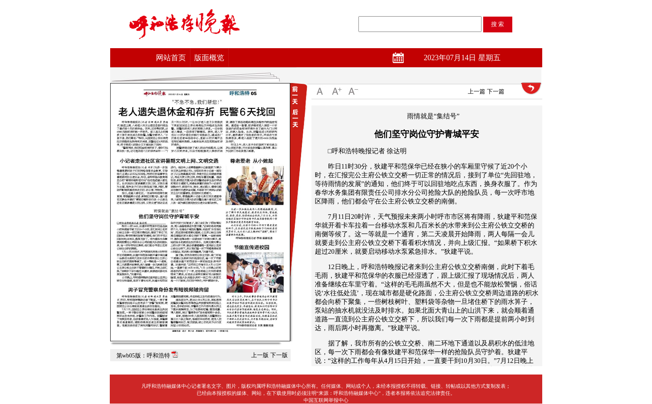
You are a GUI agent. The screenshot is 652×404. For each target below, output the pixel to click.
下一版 (279, 355)
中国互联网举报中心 (326, 400)
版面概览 (209, 58)
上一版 (260, 355)
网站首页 (171, 58)
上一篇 (476, 91)
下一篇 (495, 91)
